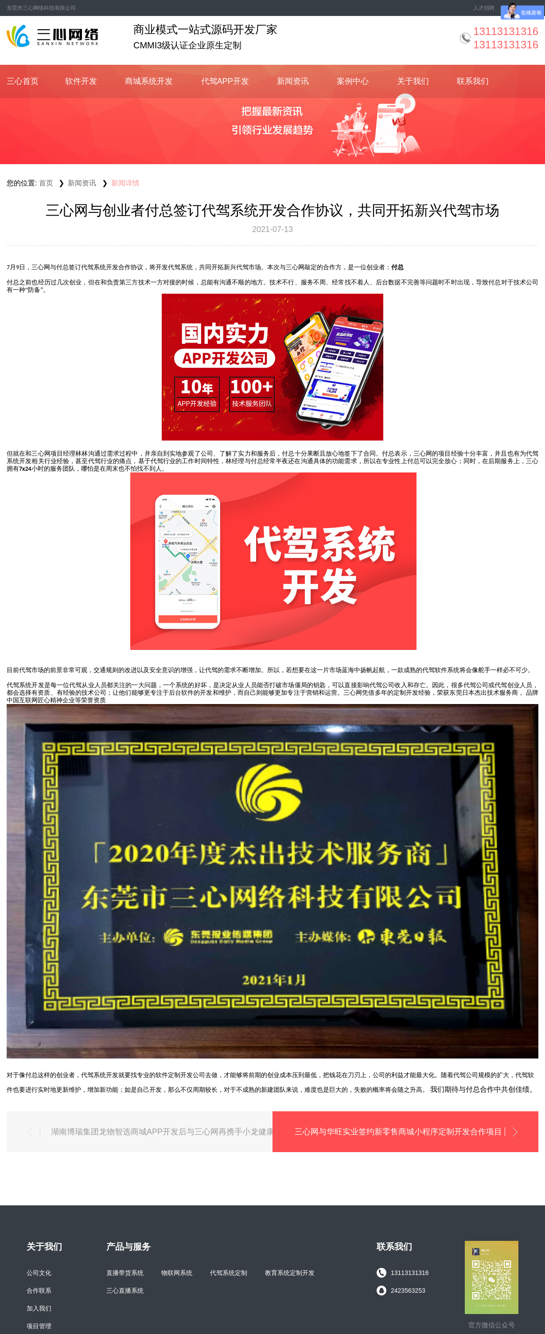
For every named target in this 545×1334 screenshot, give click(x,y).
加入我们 (39, 1308)
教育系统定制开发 (290, 1272)
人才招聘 (483, 8)
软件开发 (81, 81)
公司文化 (39, 1272)
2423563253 (401, 1290)
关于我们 (413, 81)
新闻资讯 (293, 81)
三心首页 (23, 81)
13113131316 (403, 1272)
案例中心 (353, 81)
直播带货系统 (125, 1272)
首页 (46, 183)
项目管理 (39, 1326)
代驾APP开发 (225, 81)
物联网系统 (176, 1272)
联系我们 (473, 81)
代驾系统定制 (228, 1272)
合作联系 (39, 1290)
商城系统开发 (149, 81)
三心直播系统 (125, 1290)
